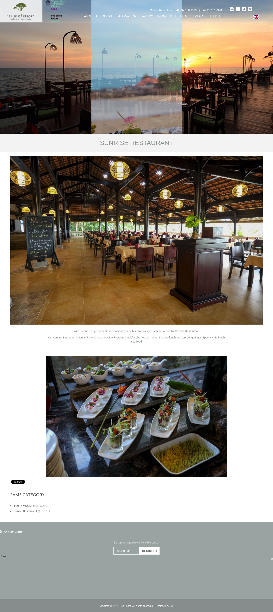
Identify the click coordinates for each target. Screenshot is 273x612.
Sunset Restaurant (25, 511)
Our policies (217, 16)
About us (91, 16)
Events (185, 16)
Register (149, 553)
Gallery (147, 16)
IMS (172, 606)
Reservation (127, 16)
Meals (199, 16)
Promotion (166, 16)
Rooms (107, 16)
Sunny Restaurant (25, 505)
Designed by (162, 606)
